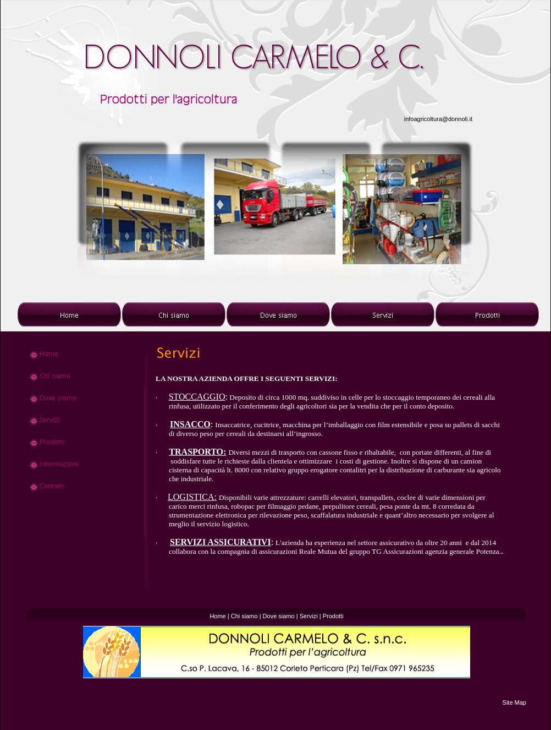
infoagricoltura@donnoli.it (438, 119)
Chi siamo (244, 616)
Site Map (514, 702)
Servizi (309, 616)
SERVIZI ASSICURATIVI (220, 542)
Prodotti (333, 616)
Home (217, 616)
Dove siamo (279, 616)
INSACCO (190, 424)
